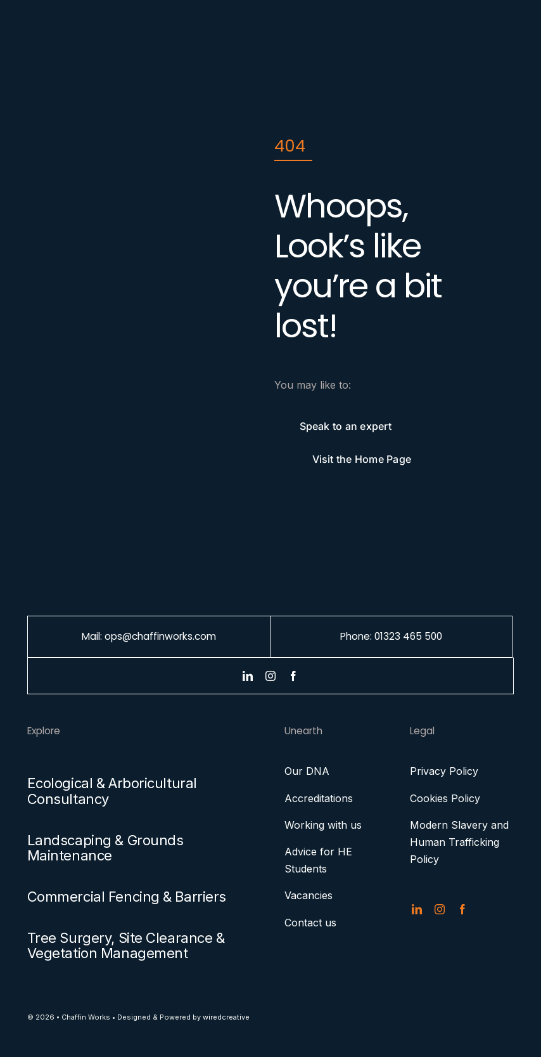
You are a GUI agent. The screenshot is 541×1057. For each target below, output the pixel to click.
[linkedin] (248, 676)
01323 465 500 (408, 636)
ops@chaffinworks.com (160, 636)
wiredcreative (226, 1017)
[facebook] (293, 676)
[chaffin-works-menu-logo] (58, 29)
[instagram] (270, 676)
